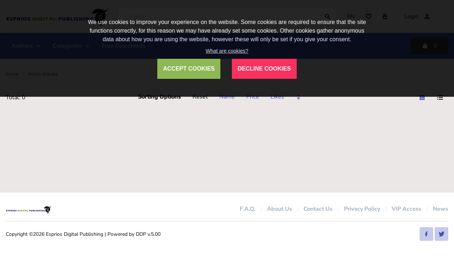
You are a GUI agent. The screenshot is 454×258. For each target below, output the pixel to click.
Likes (277, 97)
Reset (200, 97)
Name (227, 97)
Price (252, 97)
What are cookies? (227, 51)
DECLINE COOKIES (264, 69)
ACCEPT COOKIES (189, 69)
